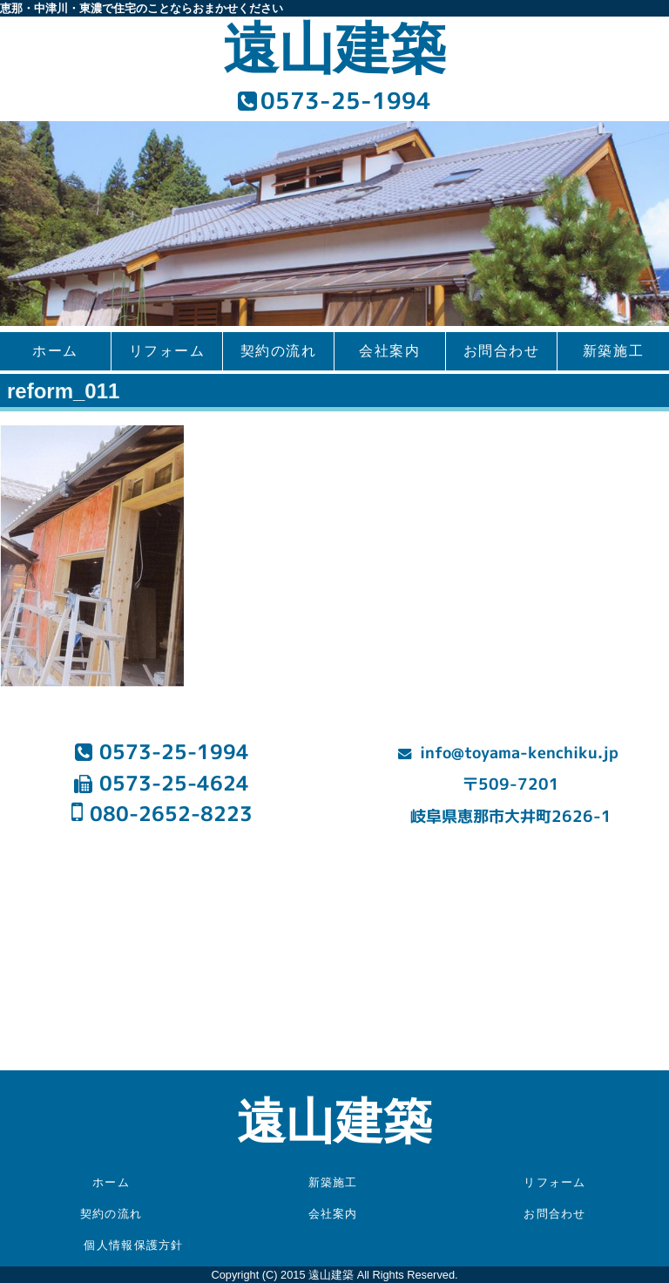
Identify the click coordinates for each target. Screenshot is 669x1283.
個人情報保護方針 (133, 1245)
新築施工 (613, 350)
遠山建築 (334, 49)
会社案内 (389, 350)
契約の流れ (278, 350)
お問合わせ (501, 350)
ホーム (55, 350)
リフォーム (167, 350)
